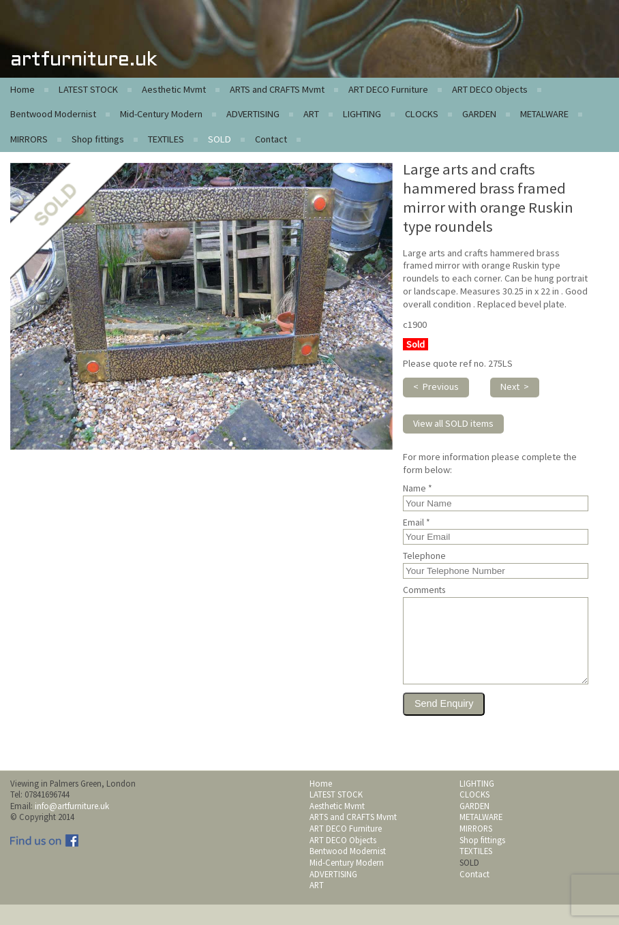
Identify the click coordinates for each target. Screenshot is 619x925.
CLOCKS (421, 114)
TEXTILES (166, 139)
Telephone (424, 556)
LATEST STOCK (88, 89)
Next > (514, 386)
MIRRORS (29, 139)
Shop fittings (98, 139)
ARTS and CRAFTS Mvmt (277, 89)
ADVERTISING (253, 114)
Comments (424, 590)
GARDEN (479, 114)
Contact (271, 139)
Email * (416, 523)
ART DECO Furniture (388, 89)
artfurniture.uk (83, 60)
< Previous (436, 386)
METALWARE (544, 114)
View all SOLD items (453, 423)
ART (311, 114)
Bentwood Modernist (53, 114)
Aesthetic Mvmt (174, 89)
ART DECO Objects (490, 89)
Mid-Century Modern (161, 114)
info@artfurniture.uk (72, 826)
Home (22, 89)
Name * (417, 489)
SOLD (219, 139)
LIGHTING (362, 114)
